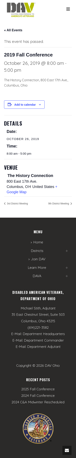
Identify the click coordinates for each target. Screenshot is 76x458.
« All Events (13, 30)
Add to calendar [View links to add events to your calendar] (25, 104)
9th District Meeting (59, 203)
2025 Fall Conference (38, 389)
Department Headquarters (44, 334)
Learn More (37, 267)
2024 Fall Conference (38, 395)
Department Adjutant (44, 346)
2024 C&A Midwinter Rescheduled (38, 402)
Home (37, 242)
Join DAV (37, 259)
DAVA (37, 276)
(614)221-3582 (38, 327)
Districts (37, 251)
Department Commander (44, 340)
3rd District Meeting (17, 203)
